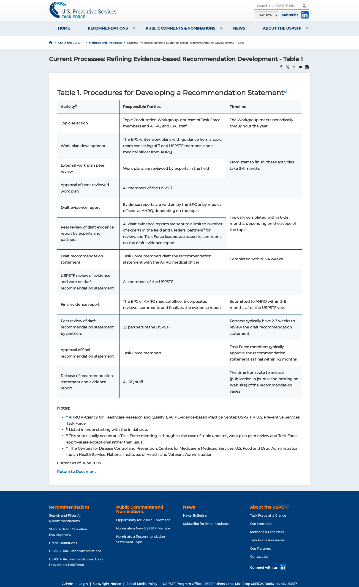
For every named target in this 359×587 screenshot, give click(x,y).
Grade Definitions (63, 543)
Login (83, 584)
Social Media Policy (141, 584)
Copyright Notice (107, 584)
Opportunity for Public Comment (143, 520)
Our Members (261, 524)
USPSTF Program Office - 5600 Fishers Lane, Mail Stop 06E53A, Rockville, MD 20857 (230, 584)
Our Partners (260, 548)
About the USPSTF (282, 28)
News (239, 28)
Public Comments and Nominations (139, 509)
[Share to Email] (300, 67)
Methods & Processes (267, 532)
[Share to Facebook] (281, 67)
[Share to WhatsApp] (294, 67)
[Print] (307, 67)
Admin (67, 584)
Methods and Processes (105, 42)
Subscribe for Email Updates (205, 524)
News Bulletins (195, 515)
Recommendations (108, 28)
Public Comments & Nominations (180, 28)
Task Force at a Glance (268, 515)
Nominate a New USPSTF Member (143, 528)
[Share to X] (287, 67)
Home (64, 28)
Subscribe (290, 15)
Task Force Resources (267, 540)
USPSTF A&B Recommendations (75, 551)
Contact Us (259, 556)
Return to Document (76, 471)
